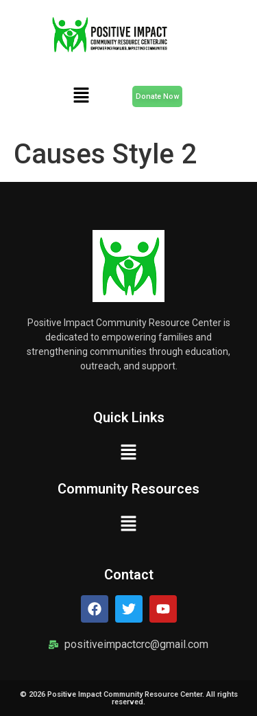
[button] (81, 96)
